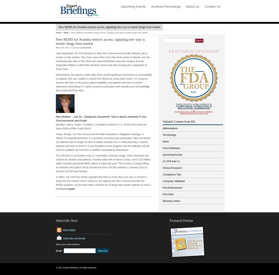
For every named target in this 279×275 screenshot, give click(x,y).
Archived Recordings (166, 6)
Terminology (169, 134)
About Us (192, 6)
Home (58, 33)
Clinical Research (172, 167)
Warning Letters (171, 201)
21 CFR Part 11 (171, 161)
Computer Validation (174, 181)
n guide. (71, 188)
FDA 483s (168, 194)
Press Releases (171, 148)
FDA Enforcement (172, 187)
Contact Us (212, 6)
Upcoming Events (133, 6)
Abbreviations (170, 128)
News (66, 33)
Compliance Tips (172, 174)
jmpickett (87, 48)
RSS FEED (69, 230)
